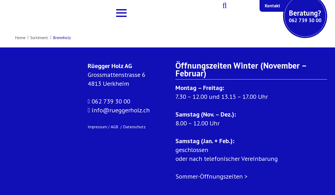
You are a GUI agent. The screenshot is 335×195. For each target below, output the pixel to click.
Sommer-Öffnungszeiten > (211, 176)
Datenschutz (134, 126)
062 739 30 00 (109, 101)
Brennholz (62, 37)
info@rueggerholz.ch (119, 110)
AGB (115, 126)
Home (22, 37)
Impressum (97, 126)
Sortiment (40, 37)
